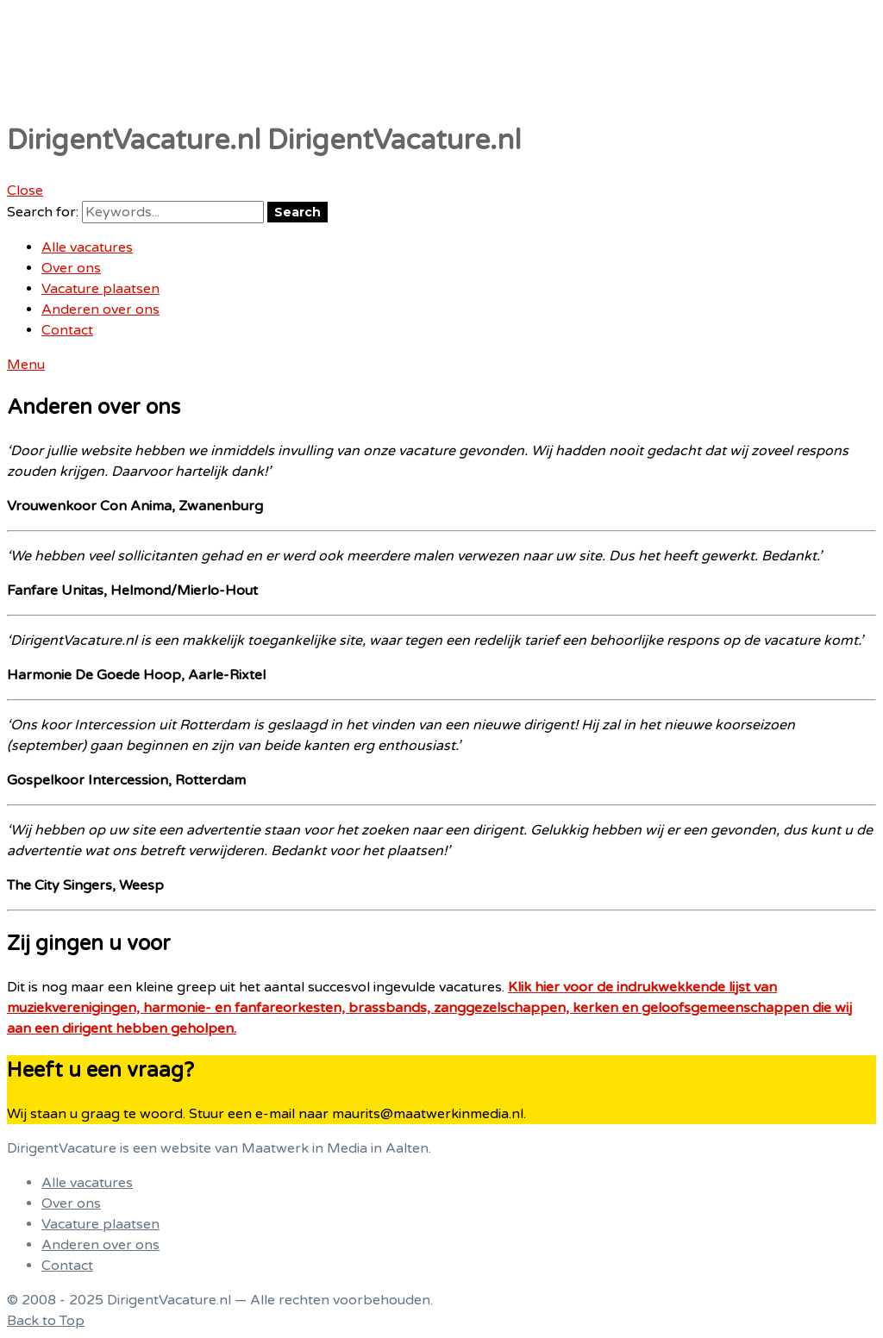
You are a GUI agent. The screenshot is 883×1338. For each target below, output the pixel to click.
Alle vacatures (87, 247)
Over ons (71, 268)
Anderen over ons (100, 309)
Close (25, 190)
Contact (67, 330)
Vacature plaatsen (100, 288)
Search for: (42, 212)
